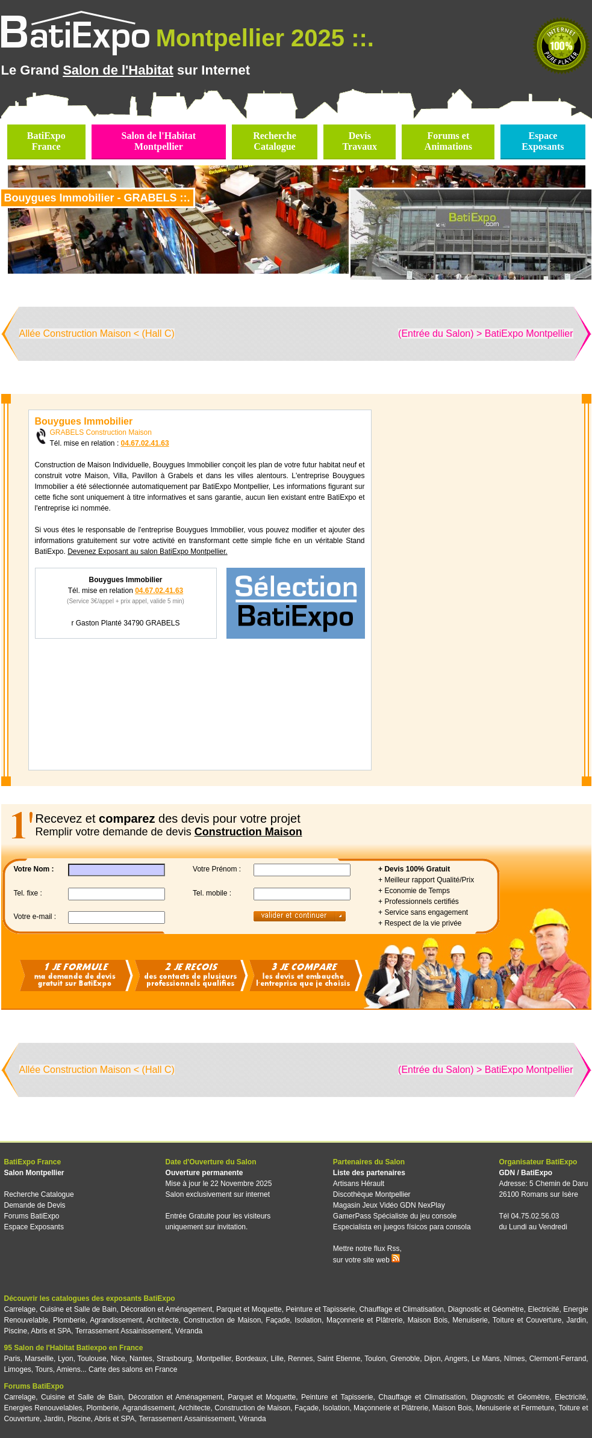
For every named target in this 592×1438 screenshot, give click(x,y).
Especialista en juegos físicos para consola (402, 1227)
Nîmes (514, 1358)
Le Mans (485, 1358)
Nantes (140, 1358)
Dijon (432, 1358)
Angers (455, 1358)
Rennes (300, 1358)
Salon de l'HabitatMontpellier (159, 141)
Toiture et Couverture (527, 1320)
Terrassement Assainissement (123, 1331)
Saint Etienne (339, 1358)
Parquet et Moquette (249, 1309)
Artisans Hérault (358, 1183)
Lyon (65, 1358)
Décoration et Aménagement (166, 1309)
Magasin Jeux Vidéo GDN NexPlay (389, 1205)
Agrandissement (116, 1320)
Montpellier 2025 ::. (265, 38)
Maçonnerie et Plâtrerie (364, 1320)
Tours (43, 1369)
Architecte (162, 1320)
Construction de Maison (222, 1320)
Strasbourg (174, 1358)
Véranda (188, 1331)
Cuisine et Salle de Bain (78, 1309)
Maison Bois (428, 1320)
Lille (277, 1358)
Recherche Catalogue (39, 1194)
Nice (118, 1358)
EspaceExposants (543, 141)
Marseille (39, 1358)
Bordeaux (250, 1358)
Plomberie (69, 1320)
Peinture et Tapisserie (320, 1309)
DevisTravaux (360, 141)
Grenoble (405, 1358)
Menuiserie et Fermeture (515, 1408)
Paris (12, 1358)
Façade (278, 1320)
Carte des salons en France (133, 1369)
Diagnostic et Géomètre (486, 1309)
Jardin (576, 1320)
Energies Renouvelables (43, 1408)
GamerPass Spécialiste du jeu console (394, 1216)
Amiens (69, 1369)
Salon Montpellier (34, 1173)
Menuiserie (470, 1320)
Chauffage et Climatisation (401, 1309)
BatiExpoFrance (46, 141)
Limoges (17, 1369)
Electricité (543, 1309)
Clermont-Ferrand (558, 1358)
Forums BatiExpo (32, 1216)
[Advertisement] (474, 590)
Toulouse (92, 1358)
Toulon (374, 1358)
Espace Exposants (34, 1227)
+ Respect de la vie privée (419, 923)
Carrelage (20, 1309)
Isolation (308, 1320)
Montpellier (213, 1358)
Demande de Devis (35, 1205)
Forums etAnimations (448, 141)
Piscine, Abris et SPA (38, 1331)
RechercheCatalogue (274, 141)
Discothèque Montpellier (372, 1194)
